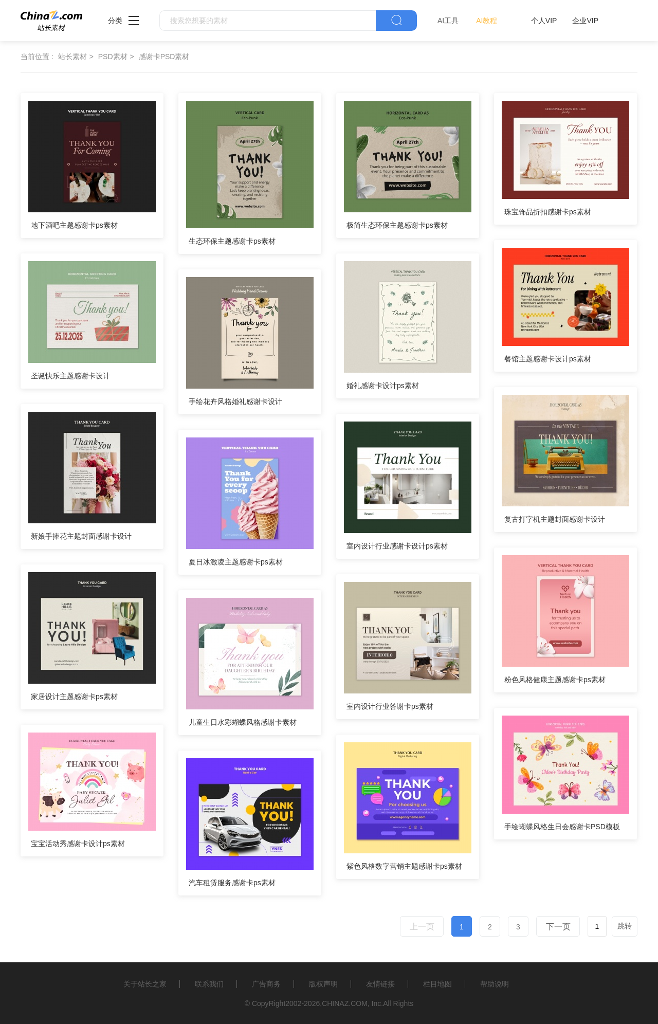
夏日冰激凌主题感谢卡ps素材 (236, 562)
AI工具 (448, 20)
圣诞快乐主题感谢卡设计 (70, 376)
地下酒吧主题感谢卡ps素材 (74, 225)
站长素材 (72, 56)
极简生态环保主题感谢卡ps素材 (397, 225)
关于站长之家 (145, 984)
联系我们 (209, 984)
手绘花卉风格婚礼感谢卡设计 (235, 401)
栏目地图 (437, 984)
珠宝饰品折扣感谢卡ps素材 (547, 212)
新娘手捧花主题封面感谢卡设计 (81, 536)
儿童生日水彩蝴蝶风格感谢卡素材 (243, 722)
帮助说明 (494, 984)
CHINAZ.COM (345, 1003)
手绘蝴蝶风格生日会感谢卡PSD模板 (562, 826)
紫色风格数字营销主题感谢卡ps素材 (404, 866)
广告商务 (266, 984)
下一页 (558, 926)
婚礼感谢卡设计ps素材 (382, 385)
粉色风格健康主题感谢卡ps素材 (555, 679)
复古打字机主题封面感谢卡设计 (554, 519)
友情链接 (380, 984)
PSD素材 (112, 56)
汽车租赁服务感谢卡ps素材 (232, 883)
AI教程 (486, 20)
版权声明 (323, 984)
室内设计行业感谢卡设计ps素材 (397, 546)
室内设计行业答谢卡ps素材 (389, 706)
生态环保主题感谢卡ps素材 (232, 241)
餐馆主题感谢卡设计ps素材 (547, 359)
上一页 (422, 926)
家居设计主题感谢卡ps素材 (74, 696)
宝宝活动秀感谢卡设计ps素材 (78, 843)
